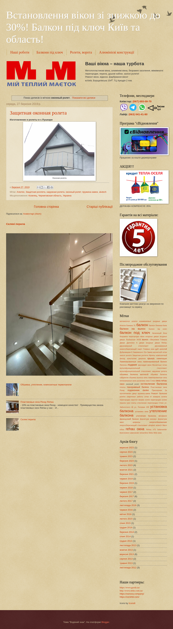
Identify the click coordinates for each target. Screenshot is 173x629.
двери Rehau (161, 343)
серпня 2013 (126, 558)
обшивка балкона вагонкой (134, 374)
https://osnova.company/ (132, 593)
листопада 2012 (128, 567)
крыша (150, 358)
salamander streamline (139, 433)
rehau (122, 430)
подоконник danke (138, 390)
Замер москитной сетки (157, 352)
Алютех (20, 192)
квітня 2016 (126, 514)
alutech (102, 192)
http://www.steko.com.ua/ (131, 590)
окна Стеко (150, 381)
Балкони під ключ (50, 52)
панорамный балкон (138, 387)
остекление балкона (154, 383)
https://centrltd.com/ (129, 597)
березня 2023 (127, 461)
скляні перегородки (153, 400)
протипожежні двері (128, 394)
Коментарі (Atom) (32, 213)
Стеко (161, 403)
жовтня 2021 (126, 469)
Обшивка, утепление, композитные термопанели (45, 384)
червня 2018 (126, 487)
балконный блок (159, 333)
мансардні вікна (145, 365)
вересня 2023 (127, 447)
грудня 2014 (126, 527)
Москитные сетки (159, 365)
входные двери (152, 336)
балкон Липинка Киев (158, 325)
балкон (142, 325)
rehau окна (135, 429)
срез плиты (131, 403)
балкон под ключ (135, 333)
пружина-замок (90, 192)
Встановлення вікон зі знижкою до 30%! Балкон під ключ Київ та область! (83, 27)
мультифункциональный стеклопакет (143, 368)
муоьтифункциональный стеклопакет (135, 371)
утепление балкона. (146, 416)
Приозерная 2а (159, 390)
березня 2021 (127, 474)
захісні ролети (126, 355)
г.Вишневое (154, 340)
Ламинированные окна (131, 362)
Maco (165, 425)
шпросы (136, 422)
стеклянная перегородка (147, 403)
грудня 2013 (126, 541)
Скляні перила (15, 223)
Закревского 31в (139, 352)
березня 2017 (127, 496)
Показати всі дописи (83, 97)
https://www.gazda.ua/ (130, 587)
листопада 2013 (128, 545)
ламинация (161, 358)
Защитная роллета (35, 192)
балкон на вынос (133, 328)
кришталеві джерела (136, 359)
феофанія (162, 416)
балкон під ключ (158, 329)
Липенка (123, 365)
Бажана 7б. (131, 325)
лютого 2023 (126, 465)
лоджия (132, 364)
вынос (145, 339)
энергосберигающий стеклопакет (133, 425)
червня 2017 (126, 492)
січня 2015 (125, 523)
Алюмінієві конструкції (116, 52)
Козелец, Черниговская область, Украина (49, 195)
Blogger (105, 622)
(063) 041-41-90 (138, 114)
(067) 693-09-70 (142, 101)
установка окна (141, 412)
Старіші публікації (100, 206)
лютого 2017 (126, 501)
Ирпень (152, 355)
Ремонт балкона (159, 393)
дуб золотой (161, 349)
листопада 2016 (128, 505)
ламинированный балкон (155, 362)
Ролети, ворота (81, 52)
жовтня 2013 (126, 550)
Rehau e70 (151, 430)
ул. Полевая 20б (141, 407)
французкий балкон (129, 419)
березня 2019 (127, 483)
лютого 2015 (126, 518)
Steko (151, 433)
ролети (122, 397)
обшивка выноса (136, 378)
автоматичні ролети (128, 321)
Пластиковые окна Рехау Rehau (37, 402)
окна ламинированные (153, 378)
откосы (122, 387)
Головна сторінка (46, 206)
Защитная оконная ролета (38, 113)
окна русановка (138, 381)
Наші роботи (19, 52)
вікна (142, 336)
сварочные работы (135, 397)
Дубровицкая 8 (126, 352)
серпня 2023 (126, 452)
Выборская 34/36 (133, 340)
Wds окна (157, 433)
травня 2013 (126, 563)
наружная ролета (55, 192)
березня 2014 (127, 532)
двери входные (146, 343)
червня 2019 (126, 478)
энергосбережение (158, 422)
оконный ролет (73, 192)
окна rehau (161, 380)
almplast (151, 425)
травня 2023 (126, 456)
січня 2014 (125, 536)
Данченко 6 (132, 343)
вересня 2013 (127, 554)
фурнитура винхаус (148, 419)
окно (122, 384)
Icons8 (132, 603)
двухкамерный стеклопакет (134, 346)
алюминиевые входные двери (153, 321)
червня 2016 (126, 510)
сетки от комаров (152, 397)
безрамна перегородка (129, 336)
